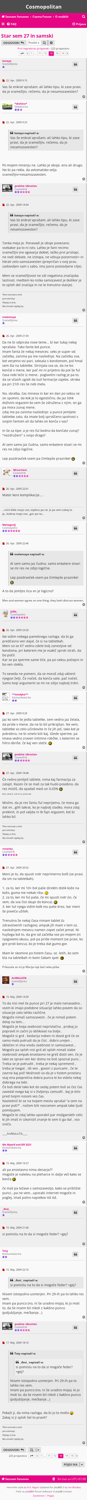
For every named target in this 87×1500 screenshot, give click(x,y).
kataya (6, 60)
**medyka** (20, 694)
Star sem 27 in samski (27, 36)
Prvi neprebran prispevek (33, 48)
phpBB (28, 1491)
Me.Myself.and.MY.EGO (16, 1144)
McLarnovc (20, 469)
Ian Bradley (74, 1487)
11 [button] (40, 53)
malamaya (9, 316)
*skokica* (21, 103)
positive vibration (26, 185)
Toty (5, 1250)
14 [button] (57, 53)
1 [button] (31, 53)
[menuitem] (84, 17)
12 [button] (45, 53)
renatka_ (8, 848)
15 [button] (63, 53)
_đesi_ (6, 1208)
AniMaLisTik (19, 977)
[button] (22, 53)
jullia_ (14, 611)
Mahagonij (9, 524)
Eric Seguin (33, 1487)
